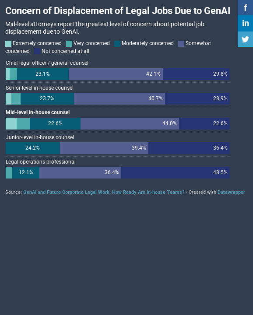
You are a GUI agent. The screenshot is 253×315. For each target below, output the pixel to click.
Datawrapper (231, 192)
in (245, 23)
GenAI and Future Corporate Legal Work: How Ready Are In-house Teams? (103, 192)
